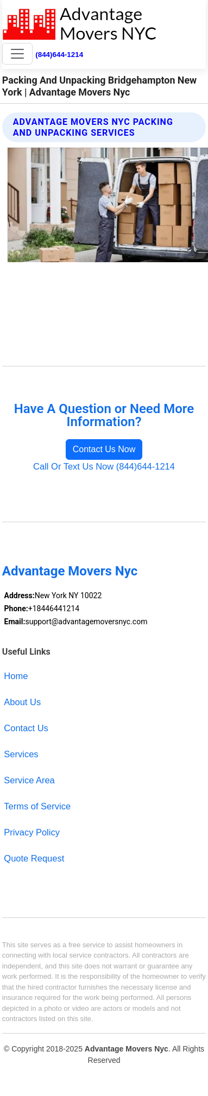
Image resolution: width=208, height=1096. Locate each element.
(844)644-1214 (59, 54)
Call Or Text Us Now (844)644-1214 (104, 466)
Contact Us (26, 728)
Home (16, 676)
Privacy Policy (32, 832)
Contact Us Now (104, 449)
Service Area (29, 780)
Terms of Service (37, 806)
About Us (22, 702)
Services (21, 754)
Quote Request (34, 858)
